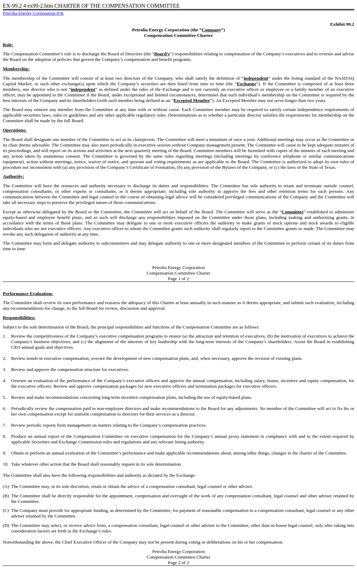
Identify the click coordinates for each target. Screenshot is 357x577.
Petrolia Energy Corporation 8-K (33, 13)
